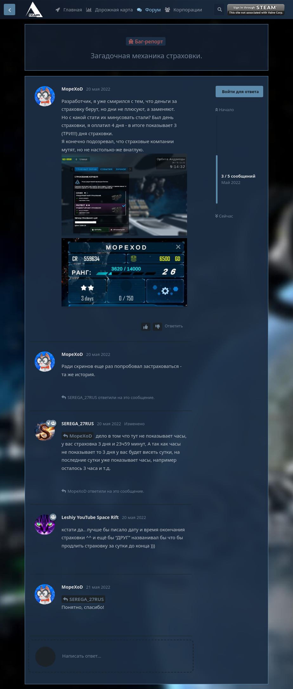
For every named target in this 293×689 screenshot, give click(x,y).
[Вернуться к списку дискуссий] (9, 9)
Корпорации (183, 9)
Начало (224, 109)
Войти (257, 10)
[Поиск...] (219, 9)
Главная (68, 9)
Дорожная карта (109, 9)
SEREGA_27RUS (86, 599)
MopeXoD (80, 436)
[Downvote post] (157, 327)
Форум (149, 9)
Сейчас (224, 216)
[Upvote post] (146, 327)
